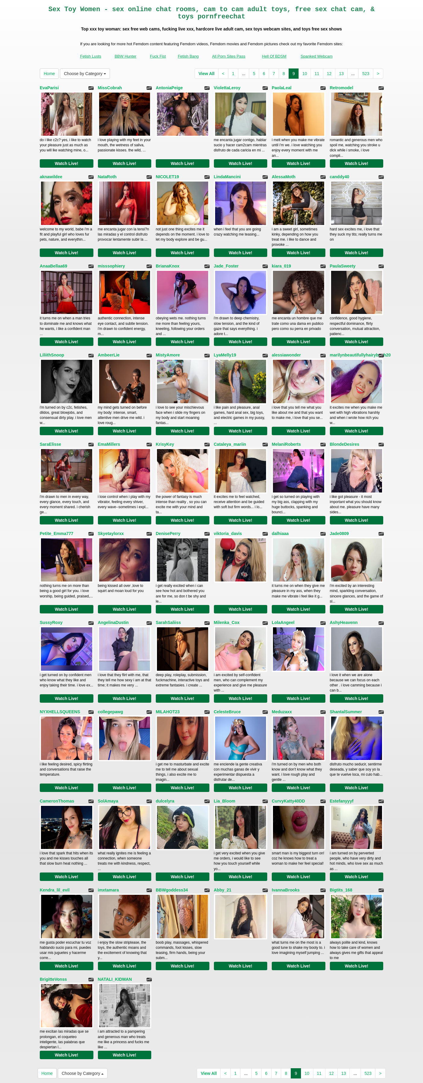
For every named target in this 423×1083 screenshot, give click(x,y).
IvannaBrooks (286, 834)
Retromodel (341, 87)
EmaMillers (109, 419)
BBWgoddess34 (172, 834)
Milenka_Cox (227, 585)
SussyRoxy (51, 585)
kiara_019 (281, 253)
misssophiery (111, 253)
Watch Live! (66, 157)
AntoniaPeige (169, 87)
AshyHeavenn (344, 585)
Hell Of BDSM (274, 56)
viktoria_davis (228, 502)
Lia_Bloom (225, 751)
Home (49, 73)
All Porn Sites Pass (229, 56)
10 (304, 73)
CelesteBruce (227, 668)
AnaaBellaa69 (53, 253)
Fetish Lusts (90, 56)
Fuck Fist (158, 56)
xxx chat (338, 1031)
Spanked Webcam (317, 56)
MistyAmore (168, 336)
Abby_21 (222, 834)
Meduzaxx (282, 668)
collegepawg (110, 668)
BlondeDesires (344, 419)
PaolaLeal (281, 87)
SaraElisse (50, 419)
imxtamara (108, 834)
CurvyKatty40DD (288, 751)
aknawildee (51, 170)
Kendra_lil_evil (55, 834)
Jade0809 (339, 502)
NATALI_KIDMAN (115, 917)
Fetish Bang (188, 56)
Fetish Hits (214, 1074)
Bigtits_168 (341, 834)
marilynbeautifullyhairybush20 (360, 336)
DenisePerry (168, 502)
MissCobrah (110, 87)
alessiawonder (286, 336)
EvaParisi (49, 87)
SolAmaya (108, 751)
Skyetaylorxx (111, 502)
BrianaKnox (168, 253)
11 (317, 73)
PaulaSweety (343, 253)
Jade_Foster (226, 253)
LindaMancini (227, 170)
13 (341, 73)
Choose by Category (85, 73)
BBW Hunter (125, 56)
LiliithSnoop (52, 336)
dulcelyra (165, 751)
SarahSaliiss (168, 585)
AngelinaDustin (113, 585)
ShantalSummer (346, 668)
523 (365, 73)
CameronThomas (57, 751)
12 (329, 73)
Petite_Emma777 (56, 502)
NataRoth (107, 170)
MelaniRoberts (286, 419)
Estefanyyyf (342, 751)
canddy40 (339, 170)
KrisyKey (165, 419)
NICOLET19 (167, 170)
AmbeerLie (109, 336)
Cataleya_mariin (230, 419)
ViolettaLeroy (227, 87)
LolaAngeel (283, 585)
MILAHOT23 (168, 668)
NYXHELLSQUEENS (60, 668)
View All (207, 73)
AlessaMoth (284, 170)
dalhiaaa (280, 502)
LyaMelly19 (225, 336)
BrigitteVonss (53, 917)
